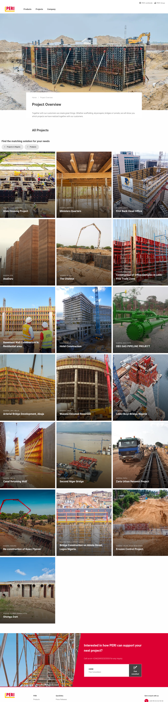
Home (34, 98)
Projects (39, 9)
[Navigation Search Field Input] (152, 9)
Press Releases (61, 699)
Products (27, 9)
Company (51, 9)
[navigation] (112, 670)
